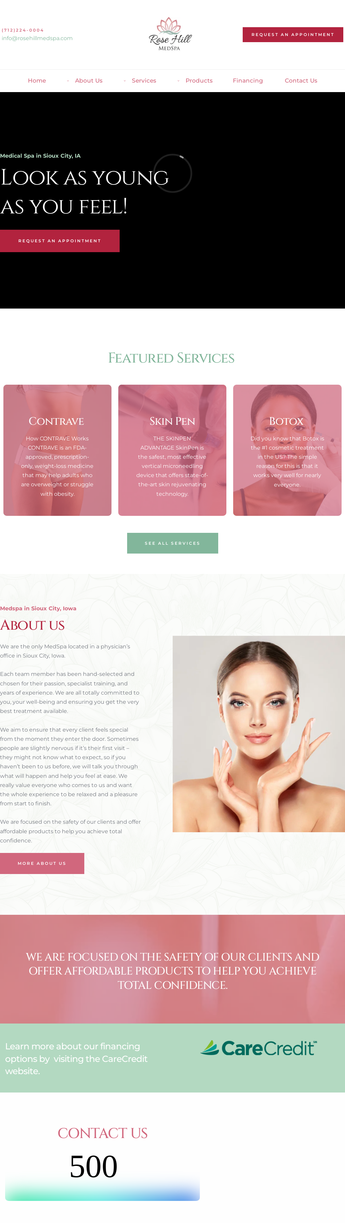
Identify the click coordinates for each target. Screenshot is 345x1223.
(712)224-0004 (23, 30)
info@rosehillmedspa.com (37, 38)
